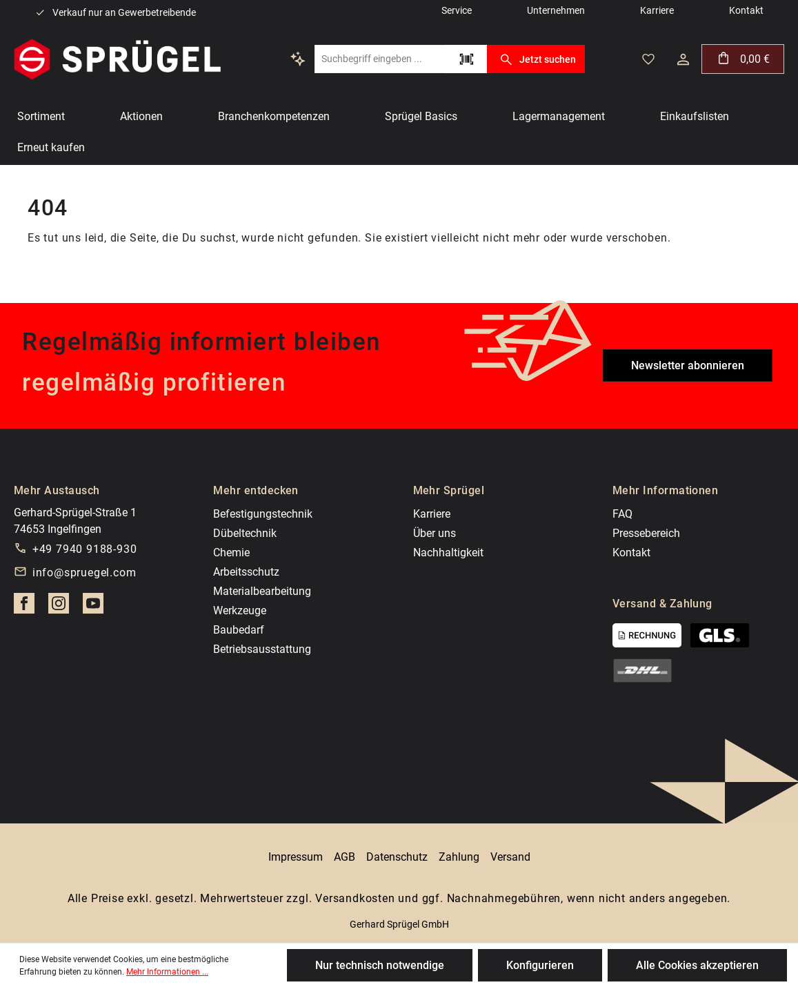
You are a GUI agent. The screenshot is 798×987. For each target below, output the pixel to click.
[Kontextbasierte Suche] (298, 58)
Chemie (231, 552)
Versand (510, 856)
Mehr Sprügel (449, 490)
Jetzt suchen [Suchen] (535, 59)
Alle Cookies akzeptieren (697, 965)
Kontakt (631, 552)
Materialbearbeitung (262, 591)
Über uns (434, 533)
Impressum (295, 856)
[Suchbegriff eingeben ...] (380, 59)
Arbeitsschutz (246, 571)
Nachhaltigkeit (448, 552)
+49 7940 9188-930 (84, 549)
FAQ (622, 513)
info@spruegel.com (84, 572)
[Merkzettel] (648, 59)
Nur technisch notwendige (379, 965)
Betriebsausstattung (262, 649)
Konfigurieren (540, 965)
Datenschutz (397, 856)
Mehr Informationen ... (167, 972)
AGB (344, 856)
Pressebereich (646, 533)
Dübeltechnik (245, 533)
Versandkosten (355, 898)
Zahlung (459, 856)
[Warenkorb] (742, 59)
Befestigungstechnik (262, 513)
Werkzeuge (239, 610)
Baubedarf (238, 629)
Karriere (431, 513)
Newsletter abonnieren (687, 365)
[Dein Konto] (683, 59)
